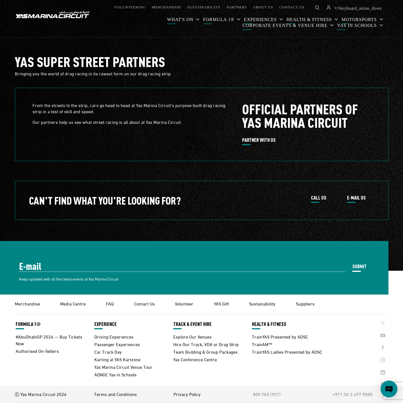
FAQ (110, 303)
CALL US (318, 198)
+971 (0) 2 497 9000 (352, 394)
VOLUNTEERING (130, 7)
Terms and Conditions (115, 394)
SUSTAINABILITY (204, 7)
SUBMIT (359, 266)
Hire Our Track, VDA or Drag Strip (206, 344)
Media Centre (73, 303)
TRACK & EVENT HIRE (192, 323)
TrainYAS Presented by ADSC (280, 336)
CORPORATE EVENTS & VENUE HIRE (286, 25)
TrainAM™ (262, 344)
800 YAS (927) (267, 394)
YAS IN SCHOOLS (357, 25)
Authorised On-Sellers (37, 351)
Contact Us (144, 303)
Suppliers (305, 303)
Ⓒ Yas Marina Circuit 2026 (41, 394)
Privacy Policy (187, 394)
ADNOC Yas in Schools (115, 374)
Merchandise (27, 303)
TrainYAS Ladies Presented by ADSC (287, 351)
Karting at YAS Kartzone (117, 359)
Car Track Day (108, 351)
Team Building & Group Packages (205, 351)
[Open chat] (389, 389)
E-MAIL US (356, 198)
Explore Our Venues (192, 336)
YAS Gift (221, 303)
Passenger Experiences (117, 344)
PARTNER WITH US (259, 140)
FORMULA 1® (219, 19)
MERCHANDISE (166, 7)
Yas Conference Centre (195, 359)
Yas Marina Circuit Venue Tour (123, 366)
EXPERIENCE (105, 323)
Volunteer (184, 303)
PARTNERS (237, 7)
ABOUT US (263, 7)
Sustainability (262, 303)
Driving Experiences (113, 336)
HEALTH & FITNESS (269, 323)
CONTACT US (291, 7)
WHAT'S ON (181, 19)
